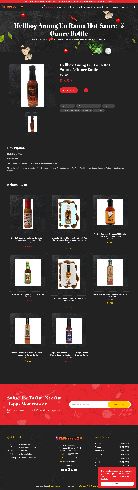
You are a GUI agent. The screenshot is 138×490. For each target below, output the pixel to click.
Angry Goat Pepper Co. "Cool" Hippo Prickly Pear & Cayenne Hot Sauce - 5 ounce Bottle (69, 354)
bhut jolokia (87, 110)
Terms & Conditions (28, 458)
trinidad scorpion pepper (70, 110)
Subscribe (119, 404)
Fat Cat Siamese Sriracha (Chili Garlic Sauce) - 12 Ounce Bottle (110, 235)
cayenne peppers (67, 106)
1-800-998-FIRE (72, 454)
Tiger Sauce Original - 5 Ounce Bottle (28, 294)
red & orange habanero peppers (88, 106)
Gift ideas (76, 7)
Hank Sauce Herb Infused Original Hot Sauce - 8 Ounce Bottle (27, 354)
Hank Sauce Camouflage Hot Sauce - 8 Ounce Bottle (110, 295)
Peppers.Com (54, 486)
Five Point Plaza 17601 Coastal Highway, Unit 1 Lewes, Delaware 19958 (69, 448)
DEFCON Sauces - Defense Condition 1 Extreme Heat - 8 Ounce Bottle (28, 239)
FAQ (11, 454)
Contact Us (25, 444)
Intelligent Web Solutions (88, 486)
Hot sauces (49, 7)
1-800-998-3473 (73, 1)
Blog (106, 7)
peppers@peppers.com (72, 461)
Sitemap (13, 458)
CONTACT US (114, 7)
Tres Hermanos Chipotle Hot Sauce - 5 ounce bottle (69, 299)
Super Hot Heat (57, 39)
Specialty (97, 7)
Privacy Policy (26, 454)
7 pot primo (99, 110)
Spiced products (63, 7)
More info (104, 479)
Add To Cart (69, 90)
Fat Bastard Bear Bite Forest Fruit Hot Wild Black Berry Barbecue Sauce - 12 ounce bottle (69, 240)
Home (41, 7)
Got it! (117, 484)
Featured (87, 7)
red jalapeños (108, 106)
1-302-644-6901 (71, 458)
